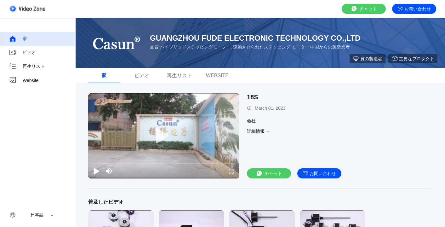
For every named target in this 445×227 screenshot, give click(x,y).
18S (252, 97)
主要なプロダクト (412, 58)
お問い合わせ (414, 8)
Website (23, 80)
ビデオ (22, 52)
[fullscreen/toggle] (231, 171)
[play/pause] (96, 171)
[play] (164, 136)
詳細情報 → (258, 131)
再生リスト (27, 66)
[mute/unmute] (109, 171)
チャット (364, 8)
